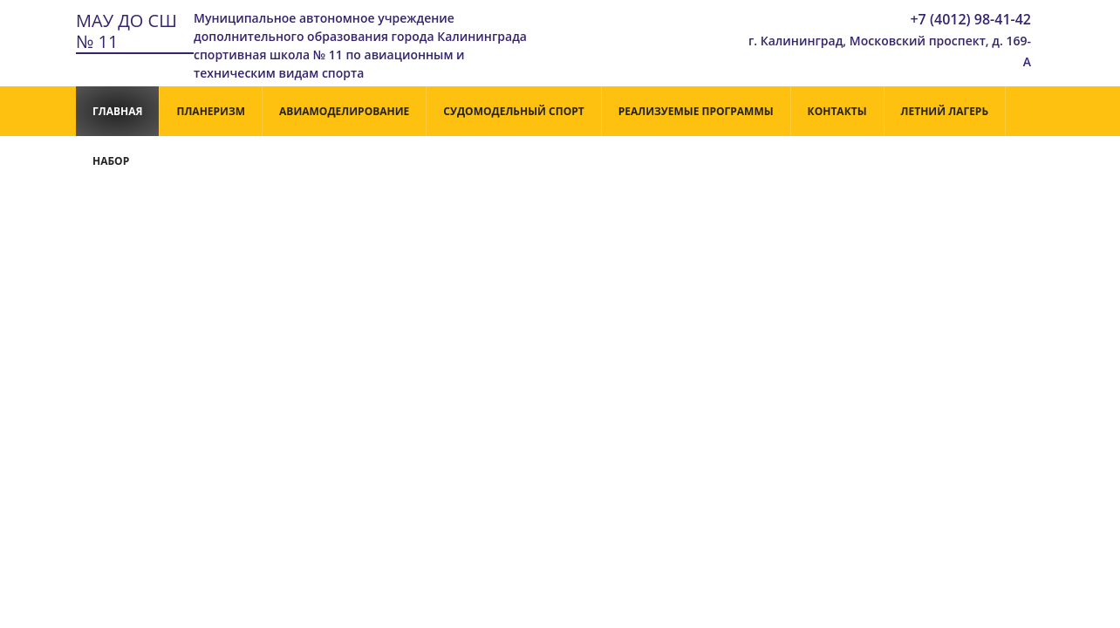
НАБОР (110, 161)
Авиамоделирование (344, 111)
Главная (117, 111)
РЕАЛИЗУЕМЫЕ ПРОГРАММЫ (696, 111)
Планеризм (210, 111)
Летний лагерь (945, 111)
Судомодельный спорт (513, 111)
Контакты (837, 111)
